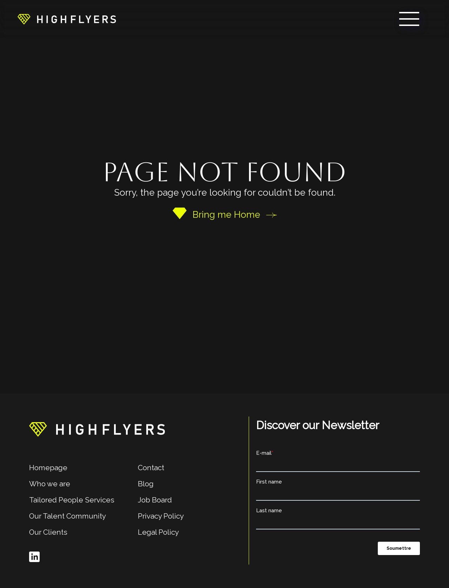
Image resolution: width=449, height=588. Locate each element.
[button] (409, 19)
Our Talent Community (67, 516)
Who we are (49, 483)
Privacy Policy (161, 516)
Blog (146, 483)
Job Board (155, 499)
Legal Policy (158, 532)
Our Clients (48, 532)
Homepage (48, 467)
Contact (151, 467)
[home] (67, 19)
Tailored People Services (71, 499)
